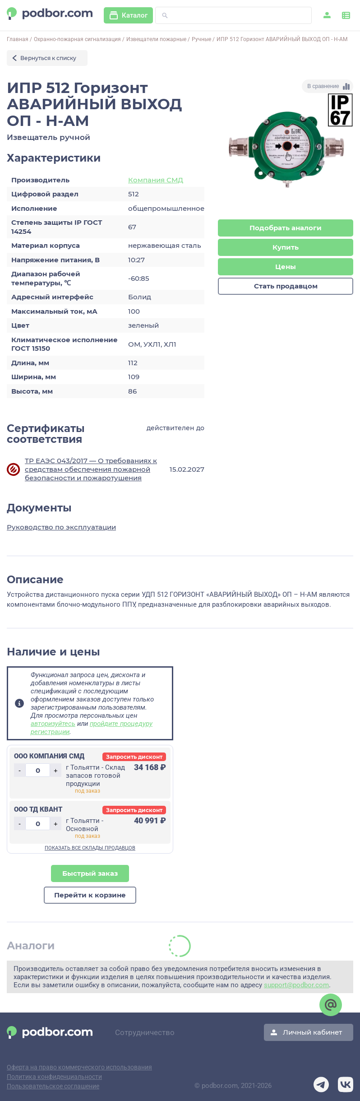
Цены (285, 268)
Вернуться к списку (48, 58)
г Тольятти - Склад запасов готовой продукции (95, 775)
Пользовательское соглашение (53, 1086)
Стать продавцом (286, 287)
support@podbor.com (296, 986)
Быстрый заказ (90, 873)
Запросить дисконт (134, 756)
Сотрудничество (145, 1032)
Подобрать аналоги (285, 228)
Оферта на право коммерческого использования (79, 1067)
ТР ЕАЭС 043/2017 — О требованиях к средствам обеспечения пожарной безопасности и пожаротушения (91, 469)
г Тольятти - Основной (84, 825)
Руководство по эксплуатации (61, 527)
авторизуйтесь (53, 724)
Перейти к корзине (90, 896)
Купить (285, 248)
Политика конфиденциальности (54, 1076)
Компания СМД (155, 180)
